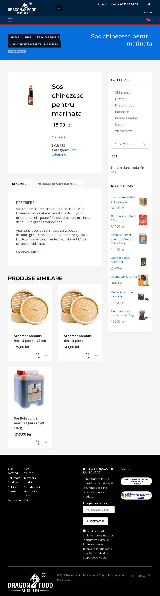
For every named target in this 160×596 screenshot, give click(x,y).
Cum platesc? (29, 471)
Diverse (120, 99)
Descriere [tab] (20, 184)
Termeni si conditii (30, 480)
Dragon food (124, 105)
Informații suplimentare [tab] (58, 184)
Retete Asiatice (126, 118)
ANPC (27, 500)
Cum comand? (13, 471)
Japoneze (122, 111)
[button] (38, 356)
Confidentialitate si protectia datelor (32, 491)
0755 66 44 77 (129, 4)
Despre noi (14, 500)
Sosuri (120, 124)
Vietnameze (124, 131)
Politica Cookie (12, 489)
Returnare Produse (14, 480)
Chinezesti (123, 92)
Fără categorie (64, 152)
